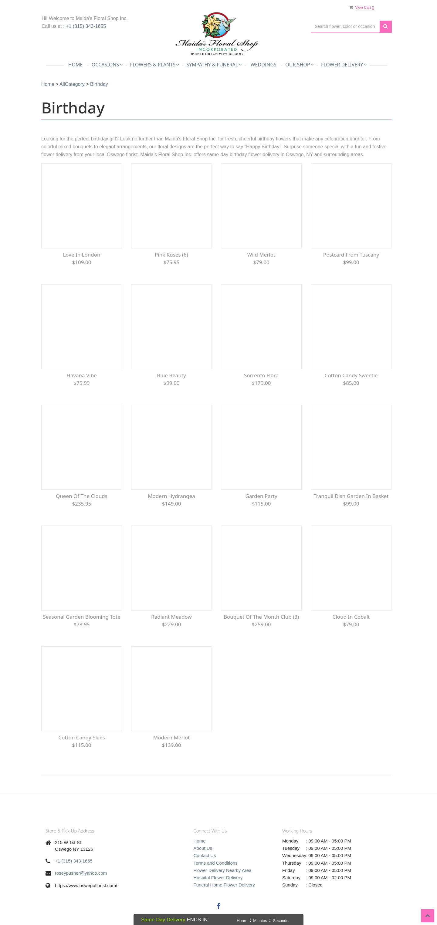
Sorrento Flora (261, 375)
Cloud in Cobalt (351, 616)
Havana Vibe (81, 375)
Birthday (99, 84)
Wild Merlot (261, 254)
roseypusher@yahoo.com (81, 873)
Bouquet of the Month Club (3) (261, 616)
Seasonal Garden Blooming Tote (81, 616)
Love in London (81, 254)
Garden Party (261, 496)
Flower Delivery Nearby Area (223, 870)
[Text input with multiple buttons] (345, 26)
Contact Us (205, 855)
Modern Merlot (171, 737)
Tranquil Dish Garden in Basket (350, 496)
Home (75, 64)
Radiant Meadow (171, 616)
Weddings (263, 64)
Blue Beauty (171, 375)
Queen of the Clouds (81, 496)
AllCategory (72, 84)
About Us (203, 848)
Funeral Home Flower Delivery (224, 884)
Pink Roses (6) (171, 254)
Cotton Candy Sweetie (351, 375)
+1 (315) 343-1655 (86, 26)
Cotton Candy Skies (81, 737)
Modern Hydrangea (171, 496)
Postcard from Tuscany (351, 254)
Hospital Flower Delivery (218, 877)
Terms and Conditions (216, 863)
